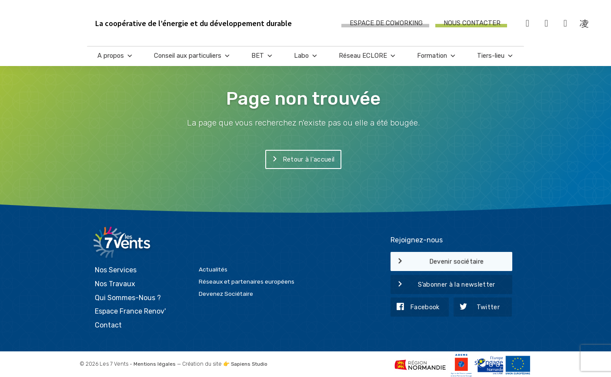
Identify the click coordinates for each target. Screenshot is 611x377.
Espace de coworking (386, 23)
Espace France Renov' (130, 309)
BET (262, 56)
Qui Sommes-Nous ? (128, 295)
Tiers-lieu (495, 56)
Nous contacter (472, 23)
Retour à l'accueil (300, 160)
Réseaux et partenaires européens (246, 279)
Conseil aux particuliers (192, 56)
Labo (306, 56)
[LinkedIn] (565, 23)
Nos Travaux (115, 281)
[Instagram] (584, 23)
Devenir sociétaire (437, 262)
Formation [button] (436, 56)
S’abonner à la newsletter (443, 285)
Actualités (213, 267)
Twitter (477, 307)
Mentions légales (155, 362)
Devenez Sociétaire (226, 291)
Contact (108, 322)
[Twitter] (546, 23)
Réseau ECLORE (367, 56)
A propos (115, 56)
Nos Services (116, 268)
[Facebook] (527, 23)
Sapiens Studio (250, 362)
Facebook (415, 307)
